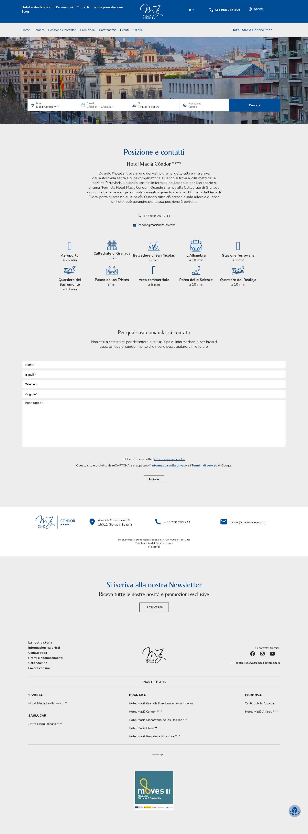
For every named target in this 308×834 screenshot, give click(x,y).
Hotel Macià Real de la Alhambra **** (154, 736)
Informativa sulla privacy (169, 465)
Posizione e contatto (62, 30)
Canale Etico (37, 653)
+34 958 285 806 (227, 10)
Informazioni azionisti (44, 648)
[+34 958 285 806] (211, 10)
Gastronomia (107, 30)
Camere (39, 30)
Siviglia (35, 695)
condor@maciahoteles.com (156, 225)
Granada (137, 695)
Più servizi (154, 547)
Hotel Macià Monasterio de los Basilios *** (158, 720)
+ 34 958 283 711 (177, 522)
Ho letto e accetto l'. (154, 462)
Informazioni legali (157, 755)
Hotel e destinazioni (37, 7)
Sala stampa (37, 663)
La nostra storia (40, 642)
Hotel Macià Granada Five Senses (161, 703)
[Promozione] (197, 106)
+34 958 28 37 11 (157, 216)
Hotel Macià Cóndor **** (251, 30)
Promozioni (64, 7)
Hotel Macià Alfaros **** (262, 712)
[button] (157, 755)
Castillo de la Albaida (259, 703)
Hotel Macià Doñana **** (45, 724)
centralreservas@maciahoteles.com (258, 663)
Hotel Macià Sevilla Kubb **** (48, 703)
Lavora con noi (39, 668)
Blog (25, 11)
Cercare (254, 105)
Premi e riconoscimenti (45, 658)
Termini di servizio (204, 465)
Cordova (253, 695)
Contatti (83, 7)
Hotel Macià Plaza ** (143, 728)
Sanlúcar (37, 715)
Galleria (137, 30)
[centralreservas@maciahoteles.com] (233, 663)
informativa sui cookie (169, 459)
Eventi (124, 30)
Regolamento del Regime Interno (154, 543)
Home (26, 30)
